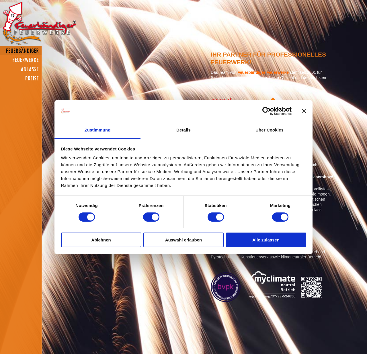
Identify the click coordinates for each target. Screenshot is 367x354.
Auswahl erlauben (183, 239)
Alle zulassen (266, 239)
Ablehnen (101, 239)
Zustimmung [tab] (98, 129)
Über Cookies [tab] (269, 129)
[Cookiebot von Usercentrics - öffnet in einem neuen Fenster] (266, 111)
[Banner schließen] (304, 111)
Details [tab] (183, 129)
